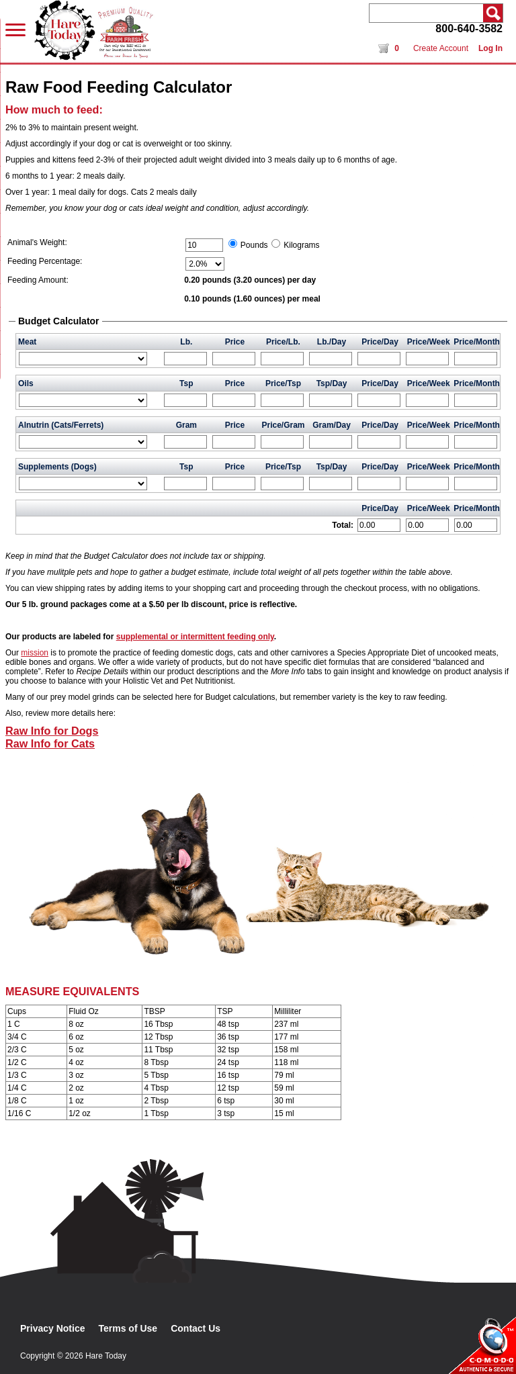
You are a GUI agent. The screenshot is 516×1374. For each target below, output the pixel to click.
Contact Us (195, 1328)
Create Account (440, 48)
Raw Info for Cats (50, 743)
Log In (490, 48)
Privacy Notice (52, 1328)
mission (34, 652)
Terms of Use (128, 1328)
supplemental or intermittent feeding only (195, 636)
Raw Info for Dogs (52, 731)
